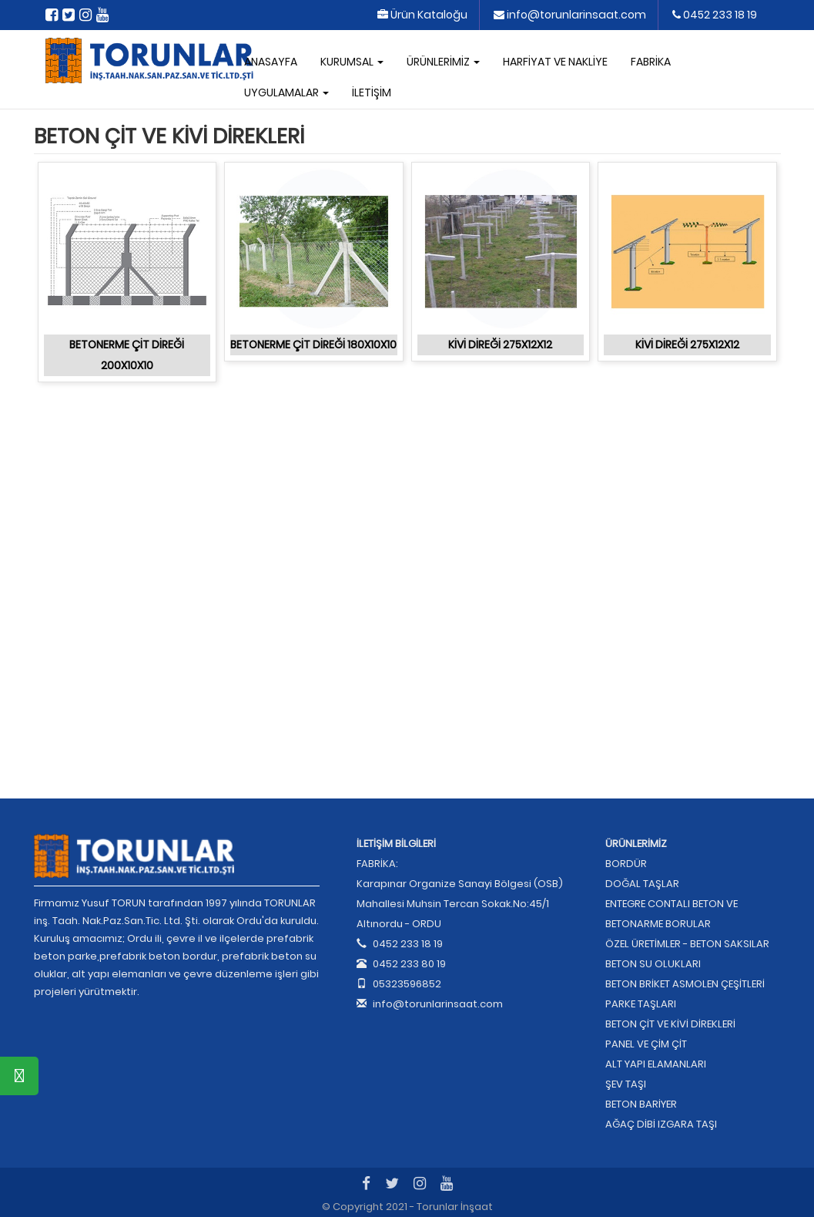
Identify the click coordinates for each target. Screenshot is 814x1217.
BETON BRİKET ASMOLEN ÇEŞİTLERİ (685, 984)
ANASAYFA (270, 61)
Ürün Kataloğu (422, 14)
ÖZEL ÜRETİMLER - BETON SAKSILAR (687, 943)
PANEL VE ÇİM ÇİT (646, 1044)
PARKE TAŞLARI (640, 1004)
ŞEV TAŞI (625, 1084)
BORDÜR (626, 863)
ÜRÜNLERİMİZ (443, 61)
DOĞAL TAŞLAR (642, 883)
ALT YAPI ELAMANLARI (655, 1064)
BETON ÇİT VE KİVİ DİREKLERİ (670, 1024)
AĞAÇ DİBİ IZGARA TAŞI (661, 1124)
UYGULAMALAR (286, 92)
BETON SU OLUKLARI (653, 963)
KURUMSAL (352, 61)
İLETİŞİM (371, 92)
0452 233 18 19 (714, 14)
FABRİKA (651, 61)
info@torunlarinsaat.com (570, 14)
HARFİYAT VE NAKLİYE (555, 61)
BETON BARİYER (641, 1104)
